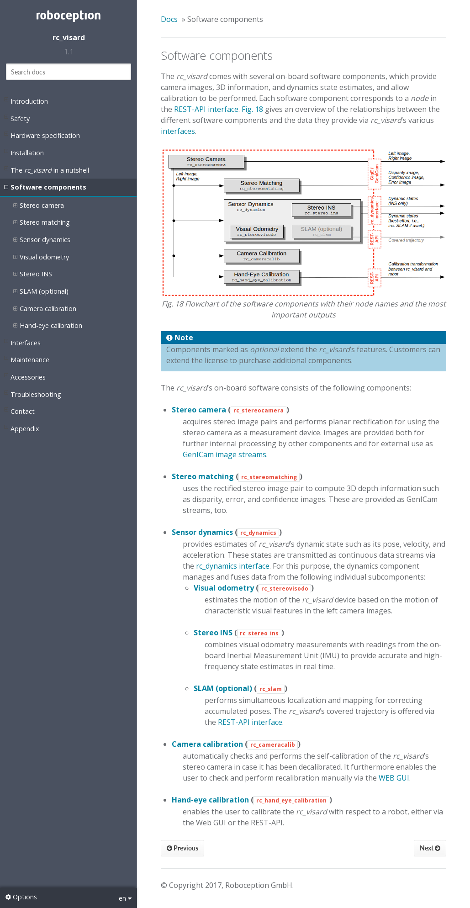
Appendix (21, 428)
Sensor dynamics (41, 240)
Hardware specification (42, 135)
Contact (19, 411)
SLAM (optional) (41, 291)
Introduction (26, 100)
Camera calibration (44, 309)
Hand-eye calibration (47, 326)
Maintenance (26, 359)
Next (430, 848)
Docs (169, 19)
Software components (45, 187)
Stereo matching (41, 222)
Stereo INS (32, 274)
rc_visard (69, 37)
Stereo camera (38, 205)
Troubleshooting (32, 394)
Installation (24, 152)
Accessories (25, 376)
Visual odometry (41, 257)
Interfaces (22, 342)
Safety (17, 118)
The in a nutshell (46, 169)
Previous (182, 848)
